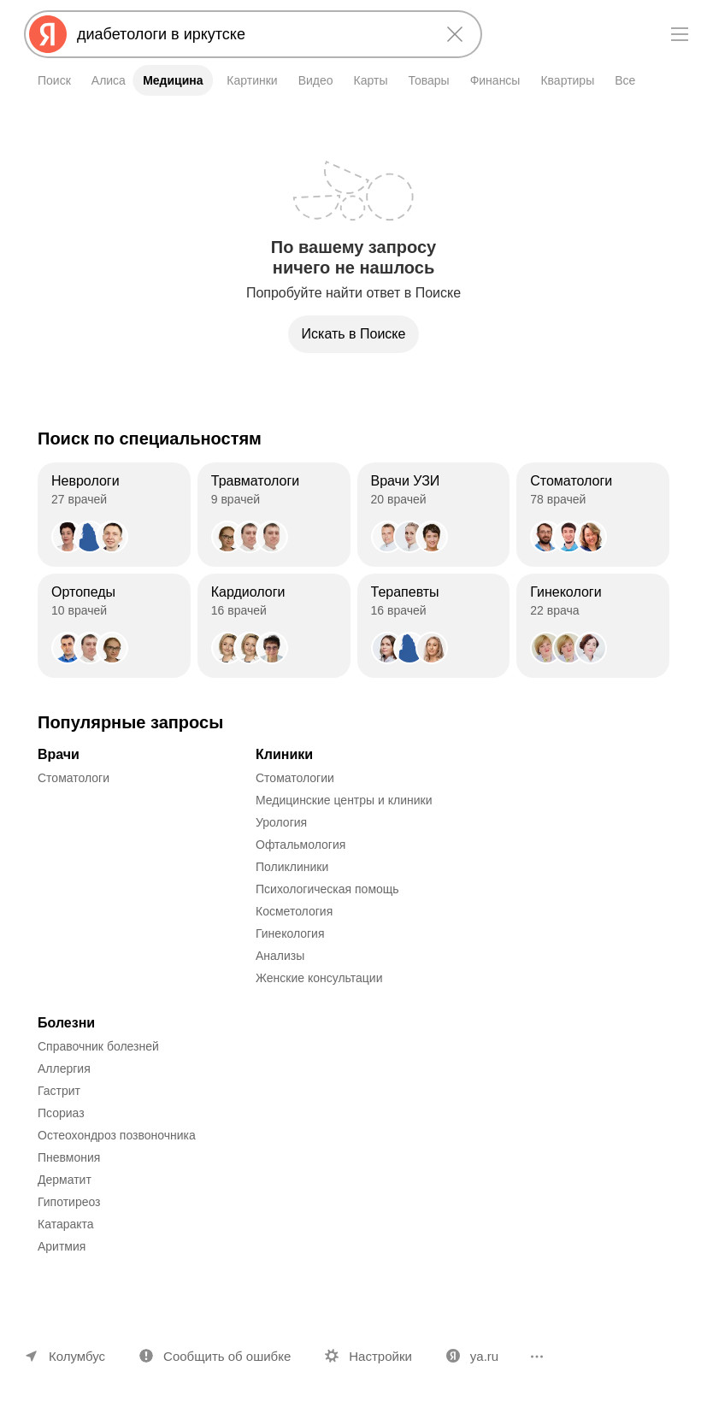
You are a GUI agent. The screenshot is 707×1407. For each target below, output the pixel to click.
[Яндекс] (48, 34)
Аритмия (61, 1246)
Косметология (294, 911)
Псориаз (61, 1113)
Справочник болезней (98, 1046)
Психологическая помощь (327, 889)
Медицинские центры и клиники (344, 800)
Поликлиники (292, 867)
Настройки (380, 1356)
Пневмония (69, 1157)
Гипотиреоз (69, 1202)
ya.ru (484, 1356)
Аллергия (64, 1068)
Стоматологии (295, 778)
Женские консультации (319, 978)
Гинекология (290, 933)
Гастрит (59, 1091)
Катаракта (66, 1224)
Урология (281, 822)
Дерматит (64, 1179)
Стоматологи (73, 778)
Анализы (280, 956)
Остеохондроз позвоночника (117, 1135)
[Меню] (680, 34)
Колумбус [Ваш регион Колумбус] (77, 1356)
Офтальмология (300, 844)
